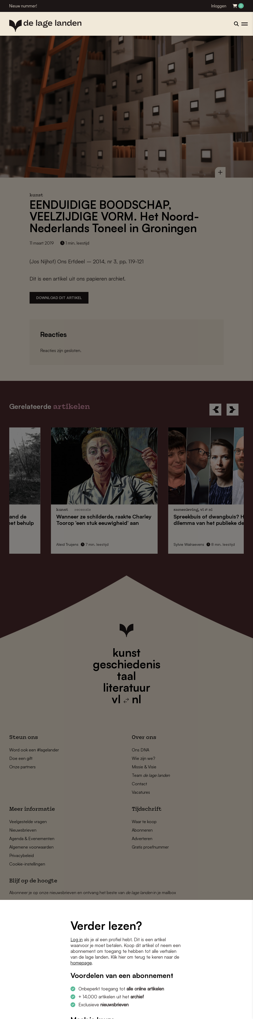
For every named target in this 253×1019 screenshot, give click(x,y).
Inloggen (218, 5)
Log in (77, 939)
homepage (81, 963)
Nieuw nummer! (23, 5)
